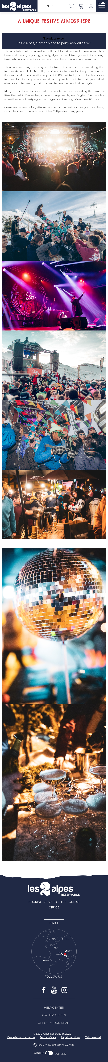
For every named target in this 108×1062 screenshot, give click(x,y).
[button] (81, 6)
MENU (102, 3)
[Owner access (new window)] (54, 1015)
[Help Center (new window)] (54, 1008)
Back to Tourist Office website (56, 1045)
